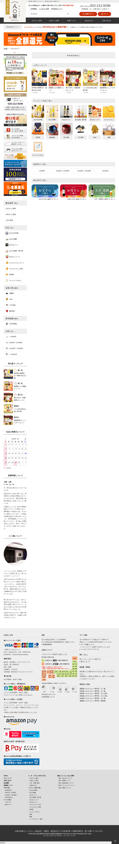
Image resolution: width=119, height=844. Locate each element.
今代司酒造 (11, 323)
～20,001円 (11, 354)
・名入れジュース (33, 799)
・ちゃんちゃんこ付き (34, 804)
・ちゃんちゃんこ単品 (34, 807)
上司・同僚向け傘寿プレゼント (104, 199)
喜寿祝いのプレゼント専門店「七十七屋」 (94, 693)
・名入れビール (32, 802)
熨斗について (85, 661)
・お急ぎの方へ (32, 785)
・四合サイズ (7, 804)
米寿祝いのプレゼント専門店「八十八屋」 (94, 696)
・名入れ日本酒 (32, 790)
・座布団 (30, 809)
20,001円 (105, 171)
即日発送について (57, 8)
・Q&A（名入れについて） (65, 778)
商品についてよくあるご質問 (65, 775)
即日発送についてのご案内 (14, 73)
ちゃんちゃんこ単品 (14, 268)
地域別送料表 (47, 644)
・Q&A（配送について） (64, 787)
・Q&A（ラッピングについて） (66, 785)
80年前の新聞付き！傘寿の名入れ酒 (20, 375)
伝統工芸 (12, 288)
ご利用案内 (33, 8)
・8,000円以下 (8, 790)
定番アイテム (71, 20)
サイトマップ (7, 778)
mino (9, 299)
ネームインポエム (13, 280)
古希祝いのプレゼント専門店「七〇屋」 (93, 691)
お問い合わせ (106, 20)
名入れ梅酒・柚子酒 (14, 250)
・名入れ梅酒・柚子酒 (34, 797)
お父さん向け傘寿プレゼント (48, 199)
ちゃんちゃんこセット (15, 262)
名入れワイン (12, 244)
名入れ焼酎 (11, 239)
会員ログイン (88, 14)
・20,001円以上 (8, 797)
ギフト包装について (87, 644)
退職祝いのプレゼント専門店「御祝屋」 (93, 701)
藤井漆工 (10, 311)
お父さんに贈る (37, 20)
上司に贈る (9, 220)
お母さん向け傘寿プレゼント (77, 199)
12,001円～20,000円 (84, 171)
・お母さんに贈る (33, 780)
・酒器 (30, 816)
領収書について (8, 785)
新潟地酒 (12, 318)
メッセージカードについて (90, 649)
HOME (6, 775)
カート (104, 14)
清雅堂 (10, 293)
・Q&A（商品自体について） (65, 783)
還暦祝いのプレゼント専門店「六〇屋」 (93, 689)
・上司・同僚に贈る (34, 783)
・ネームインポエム (34, 811)
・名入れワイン (32, 795)
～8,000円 (41, 171)
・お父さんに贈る (33, 778)
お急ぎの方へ (89, 20)
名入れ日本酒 (12, 233)
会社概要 (6, 783)
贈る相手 (12, 203)
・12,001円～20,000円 (10, 795)
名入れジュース (13, 256)
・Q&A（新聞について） (64, 780)
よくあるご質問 (44, 8)
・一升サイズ (7, 802)
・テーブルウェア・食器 (35, 819)
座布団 (10, 274)
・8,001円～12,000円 (10, 792)
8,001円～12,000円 (62, 171)
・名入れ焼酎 (32, 792)
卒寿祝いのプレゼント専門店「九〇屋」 (93, 698)
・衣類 (30, 814)
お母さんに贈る (54, 20)
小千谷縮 (10, 305)
